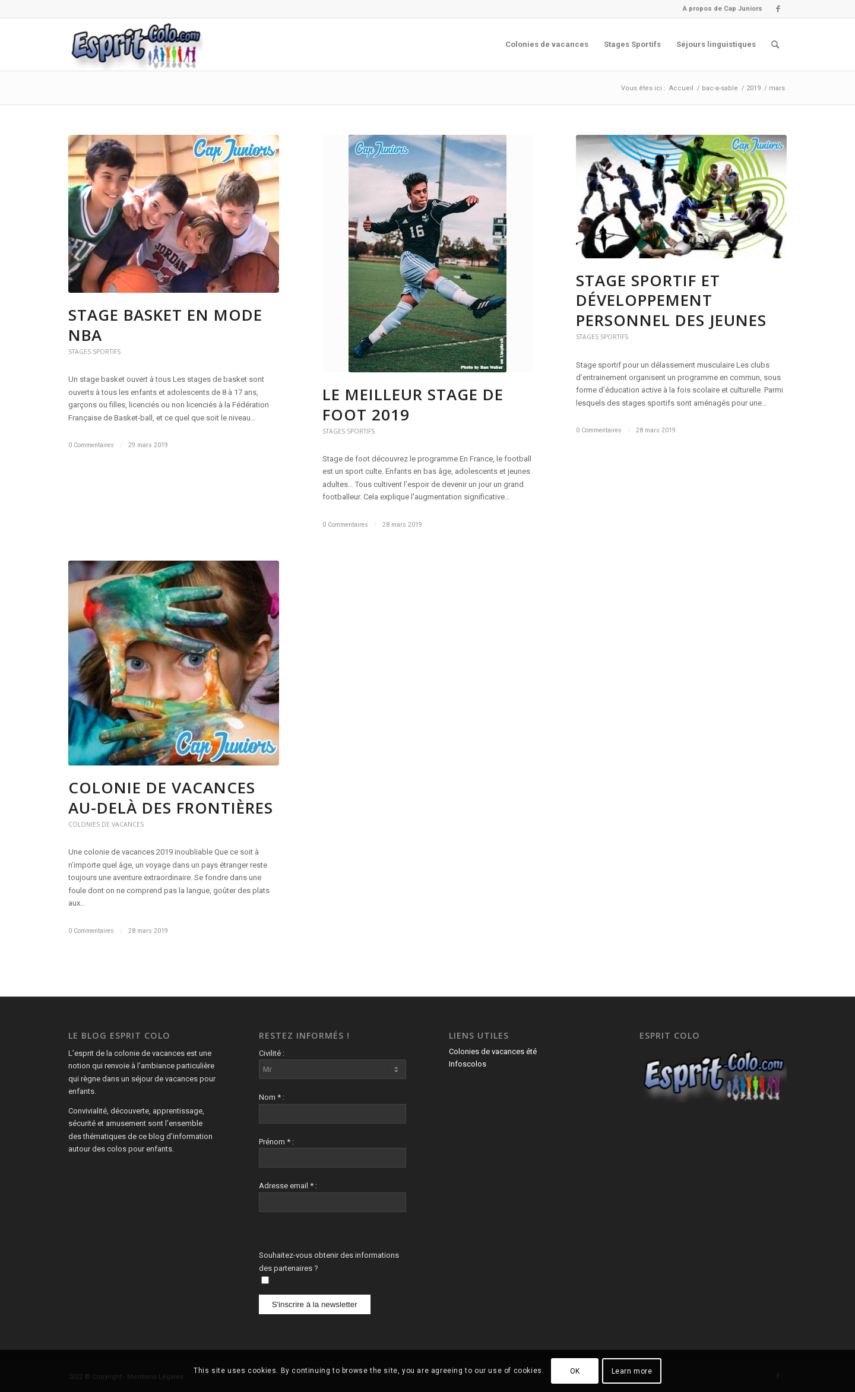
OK (575, 1371)
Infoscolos (467, 1063)
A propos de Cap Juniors (722, 8)
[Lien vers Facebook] (778, 9)
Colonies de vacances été (493, 1051)
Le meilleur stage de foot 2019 (413, 404)
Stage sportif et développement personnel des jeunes (671, 300)
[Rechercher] (775, 44)
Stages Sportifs (94, 351)
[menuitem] (719, 9)
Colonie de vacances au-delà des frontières (173, 797)
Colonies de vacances (106, 824)
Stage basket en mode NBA (165, 325)
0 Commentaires (91, 445)
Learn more (632, 1371)
